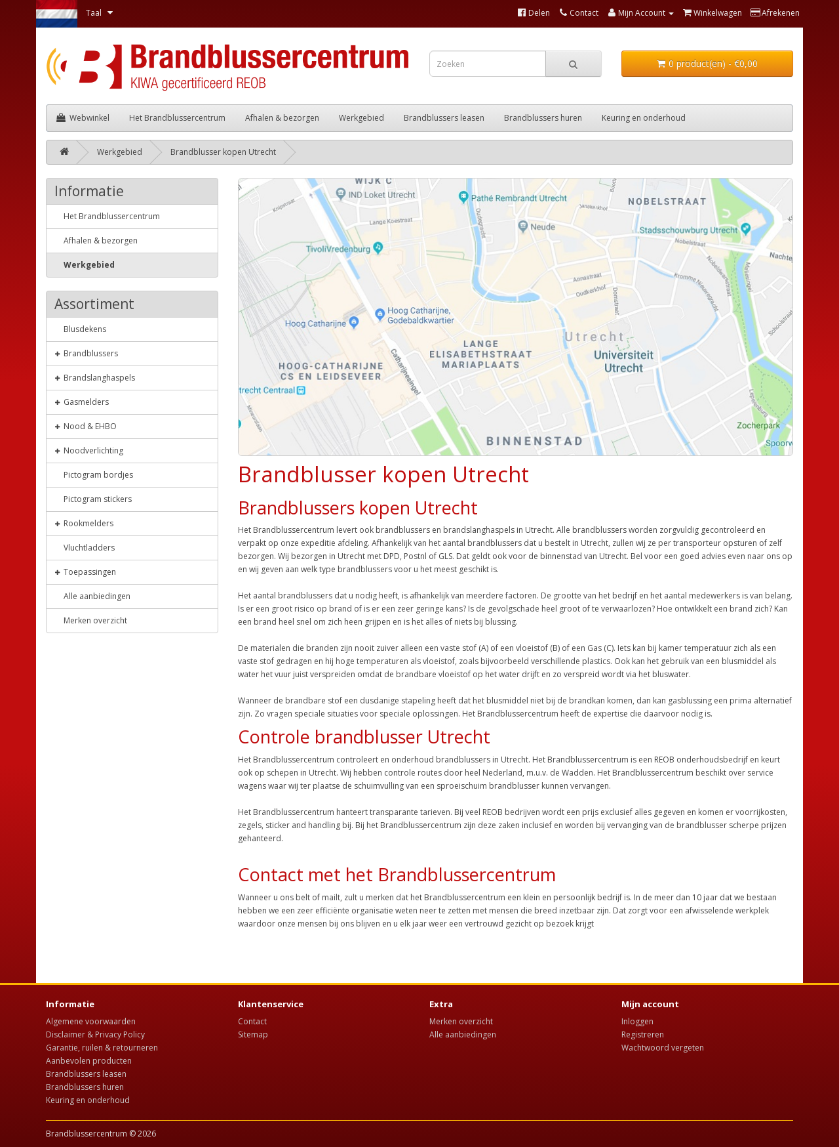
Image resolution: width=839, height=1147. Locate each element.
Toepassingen (85, 571)
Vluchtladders (84, 547)
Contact (252, 1021)
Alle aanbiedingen (92, 596)
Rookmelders (83, 523)
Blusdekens (80, 329)
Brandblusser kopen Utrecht (223, 151)
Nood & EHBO (85, 426)
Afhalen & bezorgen (282, 117)
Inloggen (637, 1021)
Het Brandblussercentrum (177, 117)
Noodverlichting (88, 450)
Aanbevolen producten (89, 1060)
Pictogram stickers (93, 499)
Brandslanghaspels (94, 377)
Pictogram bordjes (93, 474)
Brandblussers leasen (444, 117)
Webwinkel (82, 117)
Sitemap (253, 1034)
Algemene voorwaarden (91, 1021)
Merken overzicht (90, 620)
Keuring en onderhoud (644, 117)
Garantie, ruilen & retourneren (102, 1047)
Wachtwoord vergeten (662, 1047)
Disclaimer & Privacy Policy (95, 1034)
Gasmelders (81, 401)
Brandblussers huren (543, 117)
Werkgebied (361, 117)
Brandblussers (86, 353)
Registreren (642, 1034)
